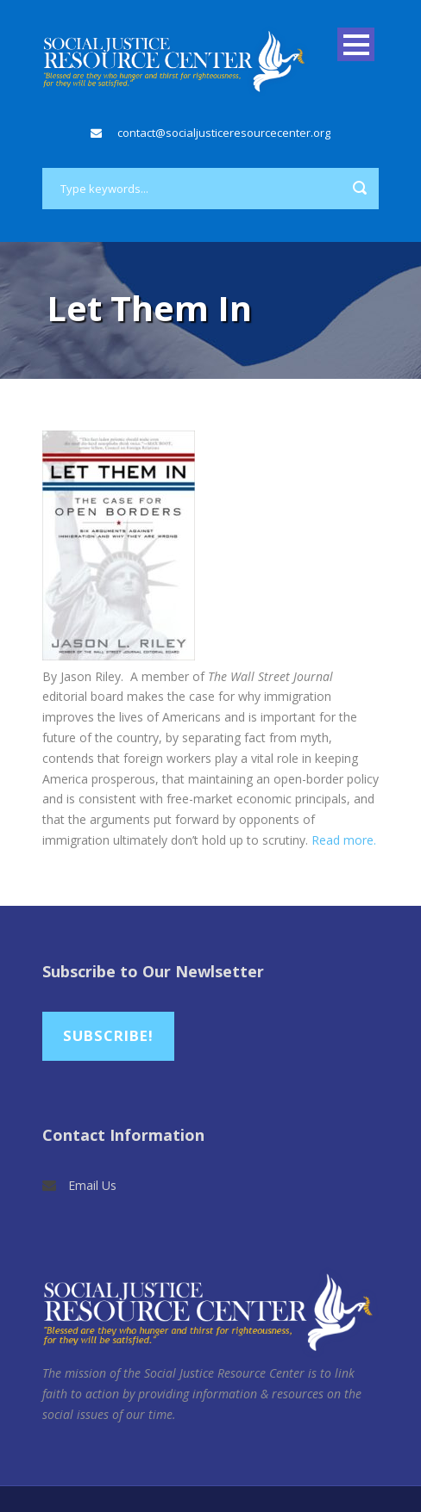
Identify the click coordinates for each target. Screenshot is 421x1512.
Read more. (343, 840)
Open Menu (355, 44)
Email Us (92, 1185)
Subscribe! (108, 1035)
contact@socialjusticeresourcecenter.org (223, 132)
